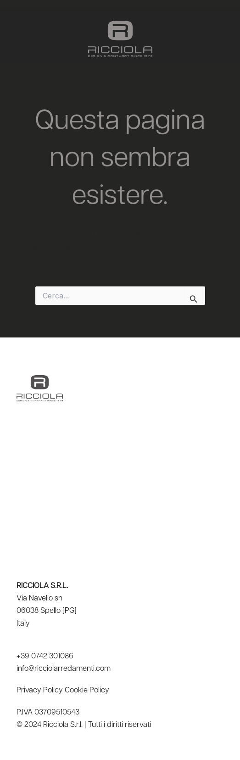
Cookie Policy (87, 690)
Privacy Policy (40, 690)
